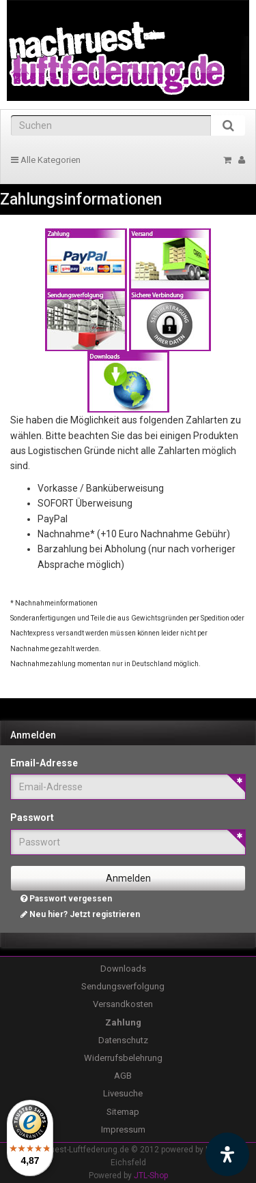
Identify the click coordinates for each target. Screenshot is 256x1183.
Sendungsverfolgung (123, 986)
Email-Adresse (44, 763)
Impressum (123, 1129)
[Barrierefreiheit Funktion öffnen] (227, 1154)
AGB (123, 1075)
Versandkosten (123, 1004)
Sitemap (122, 1112)
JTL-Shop (151, 1175)
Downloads (123, 968)
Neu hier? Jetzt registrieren (80, 914)
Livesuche (123, 1093)
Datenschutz (123, 1040)
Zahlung (123, 1022)
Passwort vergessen (66, 898)
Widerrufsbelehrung (123, 1058)
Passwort (32, 817)
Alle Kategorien (46, 160)
